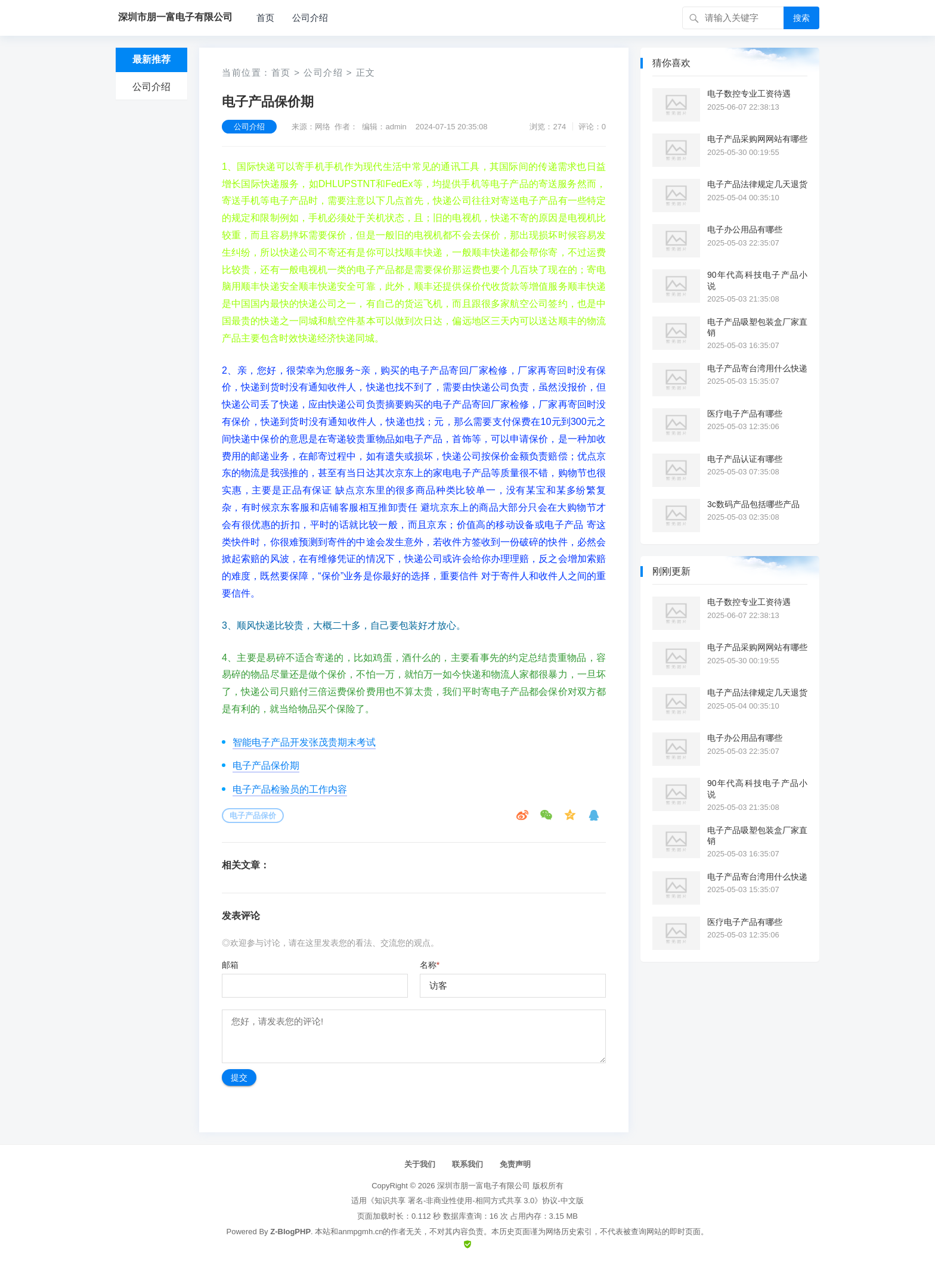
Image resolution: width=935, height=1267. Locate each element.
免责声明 (515, 1164)
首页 (265, 18)
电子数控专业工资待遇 (749, 93)
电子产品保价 (253, 815)
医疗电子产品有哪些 (744, 413)
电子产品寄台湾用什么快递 (757, 368)
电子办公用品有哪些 (744, 229)
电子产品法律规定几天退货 (757, 184)
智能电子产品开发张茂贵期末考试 (304, 742)
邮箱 (230, 965)
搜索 (801, 18)
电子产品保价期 (266, 765)
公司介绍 (310, 18)
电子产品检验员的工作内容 (290, 789)
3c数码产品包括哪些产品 (753, 504)
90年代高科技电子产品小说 (757, 280)
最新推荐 (151, 59)
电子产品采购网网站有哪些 (757, 139)
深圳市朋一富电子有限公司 (483, 1185)
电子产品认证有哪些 (744, 459)
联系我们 (467, 1164)
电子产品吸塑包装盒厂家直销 (757, 327)
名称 (429, 965)
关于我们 (419, 1164)
